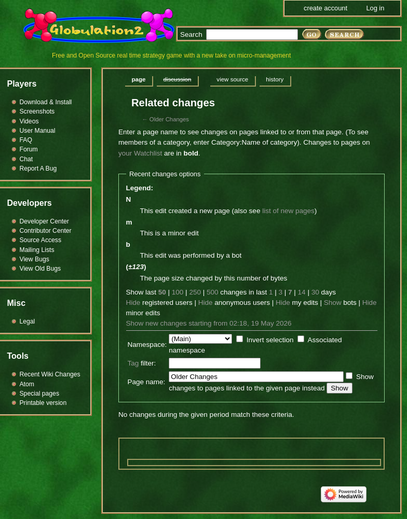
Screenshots (37, 111)
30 (315, 292)
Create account (325, 8)
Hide (133, 302)
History (274, 79)
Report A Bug (38, 168)
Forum (29, 149)
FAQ (26, 140)
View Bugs (34, 259)
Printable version (43, 402)
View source (232, 79)
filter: (142, 363)
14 (302, 292)
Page (139, 79)
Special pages (39, 393)
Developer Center (44, 221)
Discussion (177, 79)
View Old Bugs (40, 268)
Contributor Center (46, 230)
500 (213, 292)
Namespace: (147, 344)
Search (191, 34)
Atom (27, 384)
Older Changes (169, 119)
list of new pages (288, 211)
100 (178, 292)
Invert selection (270, 340)
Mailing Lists (37, 250)
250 (195, 292)
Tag (133, 363)
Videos (29, 121)
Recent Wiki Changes (50, 374)
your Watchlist (140, 153)
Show (333, 302)
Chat (26, 159)
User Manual (38, 130)
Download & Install (46, 102)
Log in (375, 8)
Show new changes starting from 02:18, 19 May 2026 (209, 323)
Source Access (41, 240)
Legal (27, 321)
